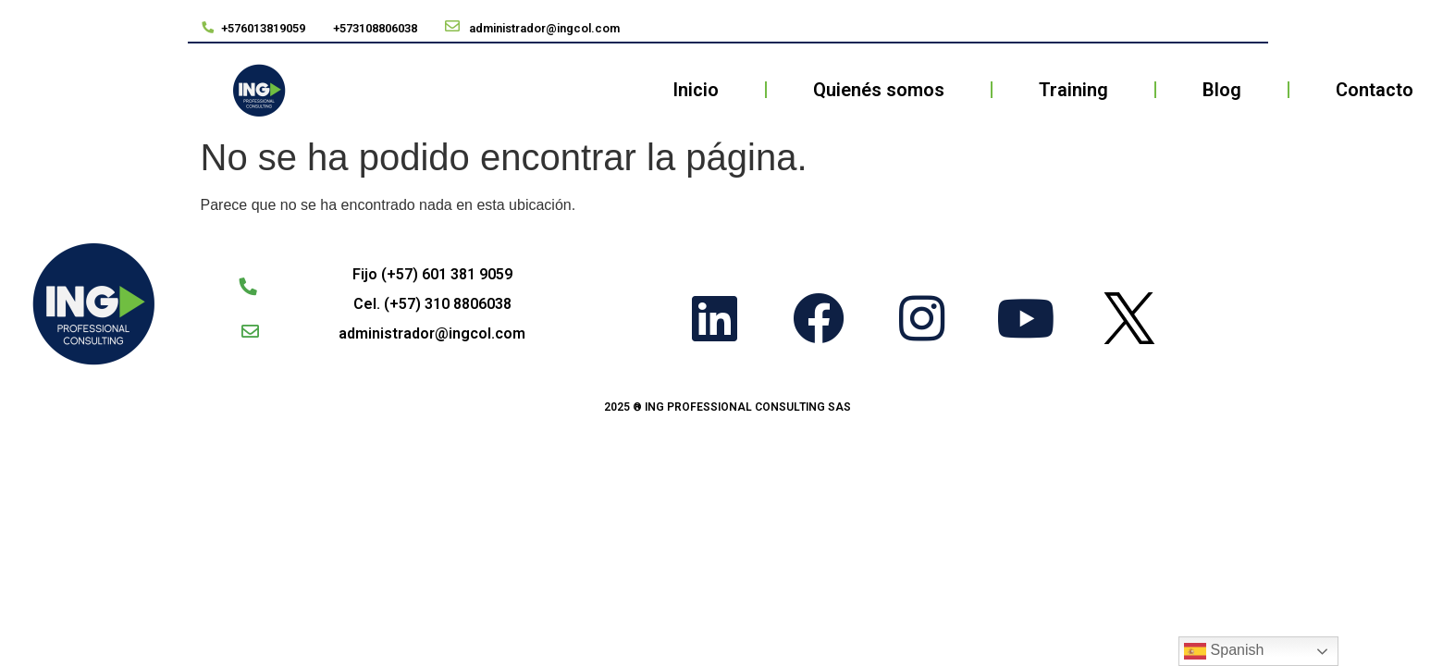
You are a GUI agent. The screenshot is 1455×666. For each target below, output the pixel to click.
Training (1073, 90)
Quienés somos (878, 90)
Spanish (1224, 651)
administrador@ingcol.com (432, 333)
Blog (1221, 90)
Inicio (695, 90)
